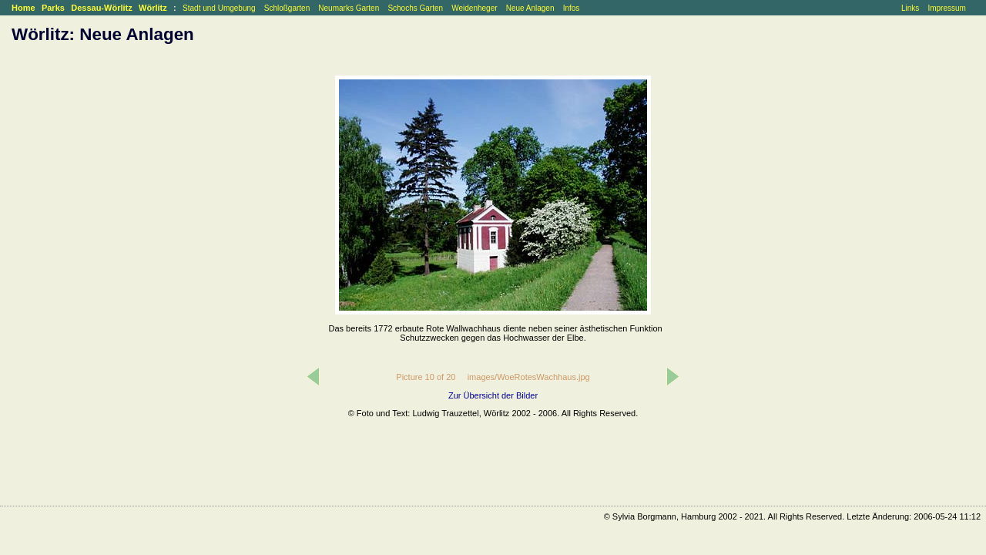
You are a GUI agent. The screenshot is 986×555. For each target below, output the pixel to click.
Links (910, 8)
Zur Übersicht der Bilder (493, 395)
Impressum (946, 8)
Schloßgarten (287, 8)
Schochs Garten (415, 8)
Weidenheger (474, 8)
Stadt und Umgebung (219, 8)
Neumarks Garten (348, 8)
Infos (571, 8)
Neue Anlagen (530, 8)
